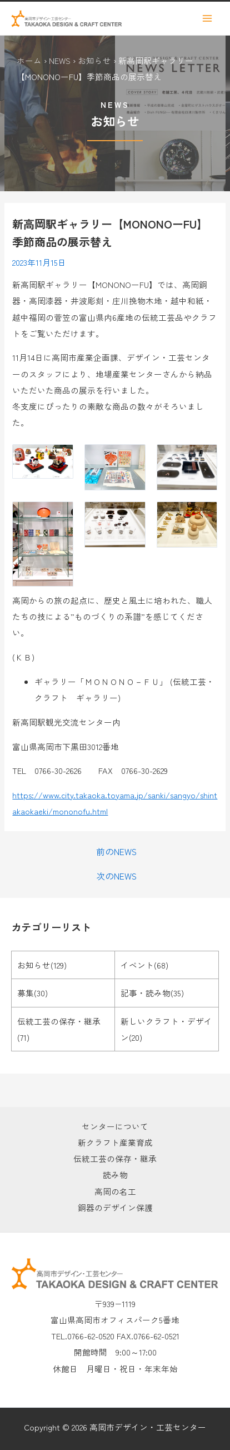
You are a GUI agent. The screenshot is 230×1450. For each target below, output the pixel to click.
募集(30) (32, 993)
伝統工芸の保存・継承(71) (59, 1029)
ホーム (29, 60)
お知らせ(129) (42, 965)
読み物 (115, 1174)
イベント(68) (144, 965)
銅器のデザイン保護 (115, 1207)
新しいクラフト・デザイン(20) (166, 1029)
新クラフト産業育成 (115, 1142)
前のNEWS (116, 851)
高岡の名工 (115, 1191)
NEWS (60, 60)
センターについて (115, 1126)
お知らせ (94, 60)
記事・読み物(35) (152, 993)
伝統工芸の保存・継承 (115, 1158)
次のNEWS (116, 876)
